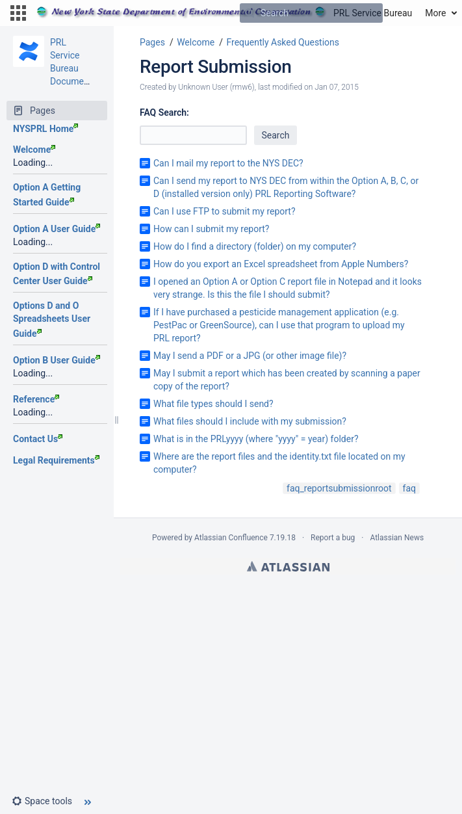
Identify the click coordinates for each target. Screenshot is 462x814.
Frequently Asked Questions (282, 42)
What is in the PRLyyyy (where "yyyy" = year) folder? (256, 439)
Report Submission (216, 66)
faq (409, 488)
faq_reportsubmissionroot (339, 488)
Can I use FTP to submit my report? (224, 211)
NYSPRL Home (45, 129)
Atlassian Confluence (231, 537)
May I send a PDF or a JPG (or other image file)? (249, 355)
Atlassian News (397, 537)
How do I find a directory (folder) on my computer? (254, 246)
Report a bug (333, 537)
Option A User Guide (56, 229)
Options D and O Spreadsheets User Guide (51, 319)
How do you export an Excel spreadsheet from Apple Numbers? (280, 264)
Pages (152, 42)
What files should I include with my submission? (249, 421)
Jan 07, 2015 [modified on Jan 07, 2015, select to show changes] (336, 87)
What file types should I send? (213, 404)
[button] (18, 13)
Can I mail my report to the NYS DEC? (228, 163)
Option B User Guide (56, 360)
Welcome (34, 149)
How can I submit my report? (211, 229)
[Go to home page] (224, 13)
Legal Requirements (56, 460)
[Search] (249, 13)
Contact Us (37, 439)
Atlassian (288, 566)
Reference (36, 399)
